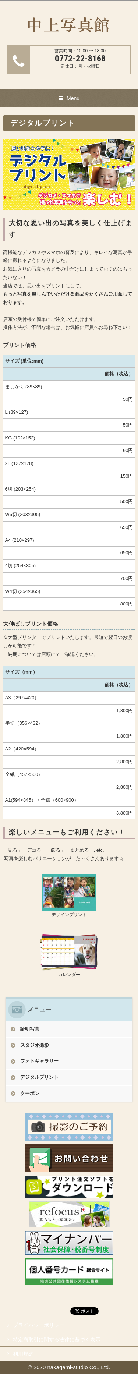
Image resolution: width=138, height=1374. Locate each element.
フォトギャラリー (39, 1061)
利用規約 (23, 1354)
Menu (73, 98)
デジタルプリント (39, 1077)
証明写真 (29, 1029)
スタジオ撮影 (34, 1045)
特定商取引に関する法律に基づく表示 (56, 1339)
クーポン (29, 1093)
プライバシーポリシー (38, 1325)
